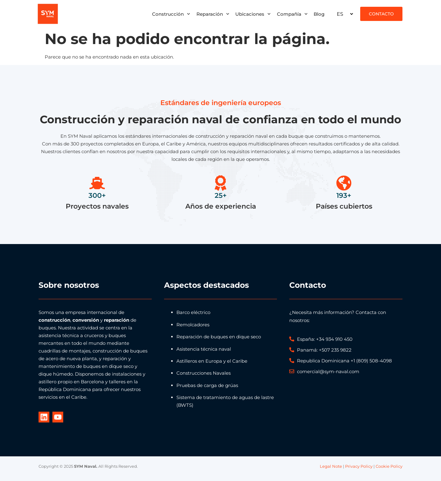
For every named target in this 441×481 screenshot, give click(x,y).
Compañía (292, 14)
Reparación (212, 14)
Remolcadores (192, 325)
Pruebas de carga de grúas (207, 385)
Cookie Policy (389, 466)
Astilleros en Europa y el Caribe (211, 361)
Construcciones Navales (203, 373)
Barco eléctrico (193, 312)
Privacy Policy (359, 466)
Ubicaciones (253, 14)
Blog (319, 14)
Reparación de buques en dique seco (218, 337)
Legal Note (331, 466)
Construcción (171, 14)
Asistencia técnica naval (203, 349)
